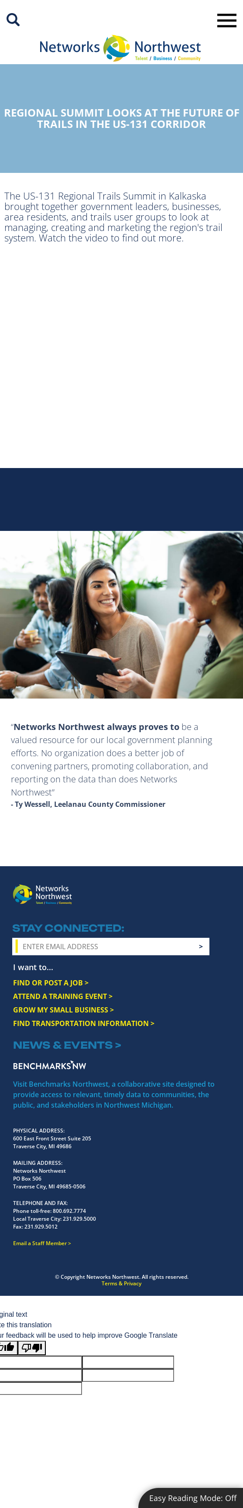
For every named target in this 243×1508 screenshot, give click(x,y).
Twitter (182, 891)
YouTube (200, 892)
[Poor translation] (32, 1348)
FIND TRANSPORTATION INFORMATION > (83, 1023)
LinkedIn (221, 890)
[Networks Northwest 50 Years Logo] (120, 48)
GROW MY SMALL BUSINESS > (63, 1010)
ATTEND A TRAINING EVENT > (63, 996)
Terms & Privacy (121, 1283)
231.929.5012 (41, 1226)
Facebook (151, 891)
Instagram (167, 892)
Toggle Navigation (226, 20)
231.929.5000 (79, 1218)
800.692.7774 (69, 1211)
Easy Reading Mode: (192, 1498)
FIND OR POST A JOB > (51, 983)
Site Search (13, 19)
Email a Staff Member (40, 1243)
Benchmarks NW (49, 1065)
